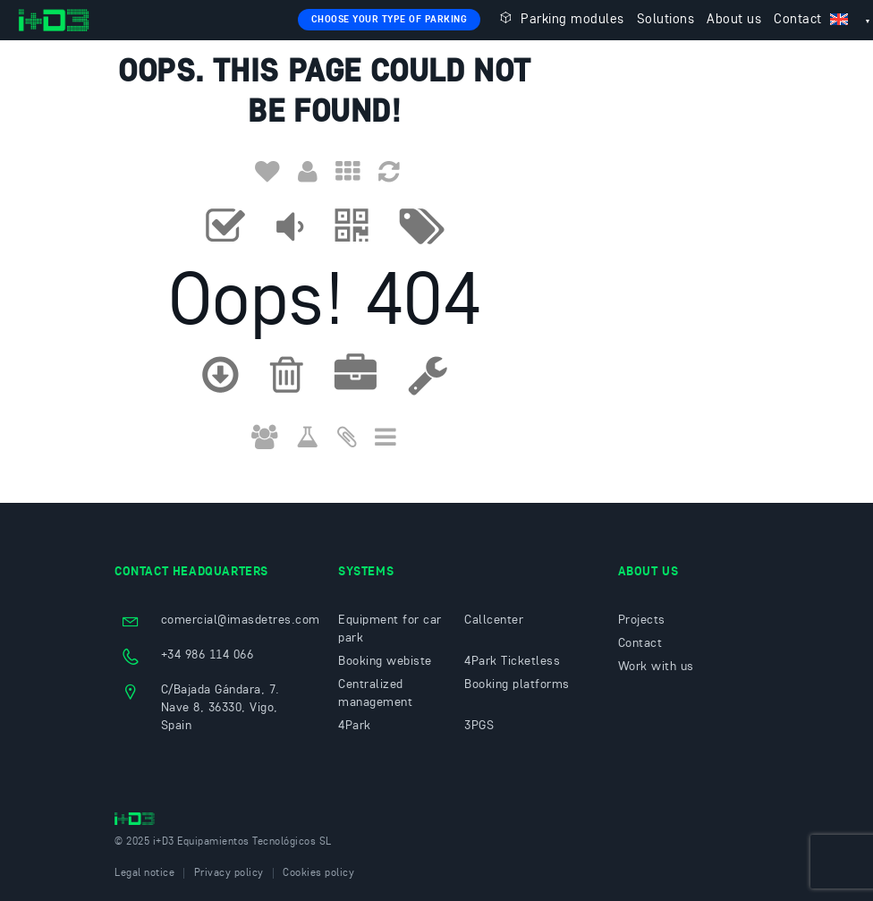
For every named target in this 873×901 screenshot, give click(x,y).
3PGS (479, 725)
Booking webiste (385, 661)
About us (734, 20)
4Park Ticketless (512, 661)
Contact (798, 20)
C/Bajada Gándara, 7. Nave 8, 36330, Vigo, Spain (220, 708)
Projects (641, 620)
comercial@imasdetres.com (240, 620)
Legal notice (144, 873)
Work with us (656, 666)
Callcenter (493, 620)
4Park (354, 725)
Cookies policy (318, 873)
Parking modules (560, 18)
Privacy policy (229, 873)
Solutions (666, 20)
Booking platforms (517, 684)
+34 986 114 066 (207, 655)
